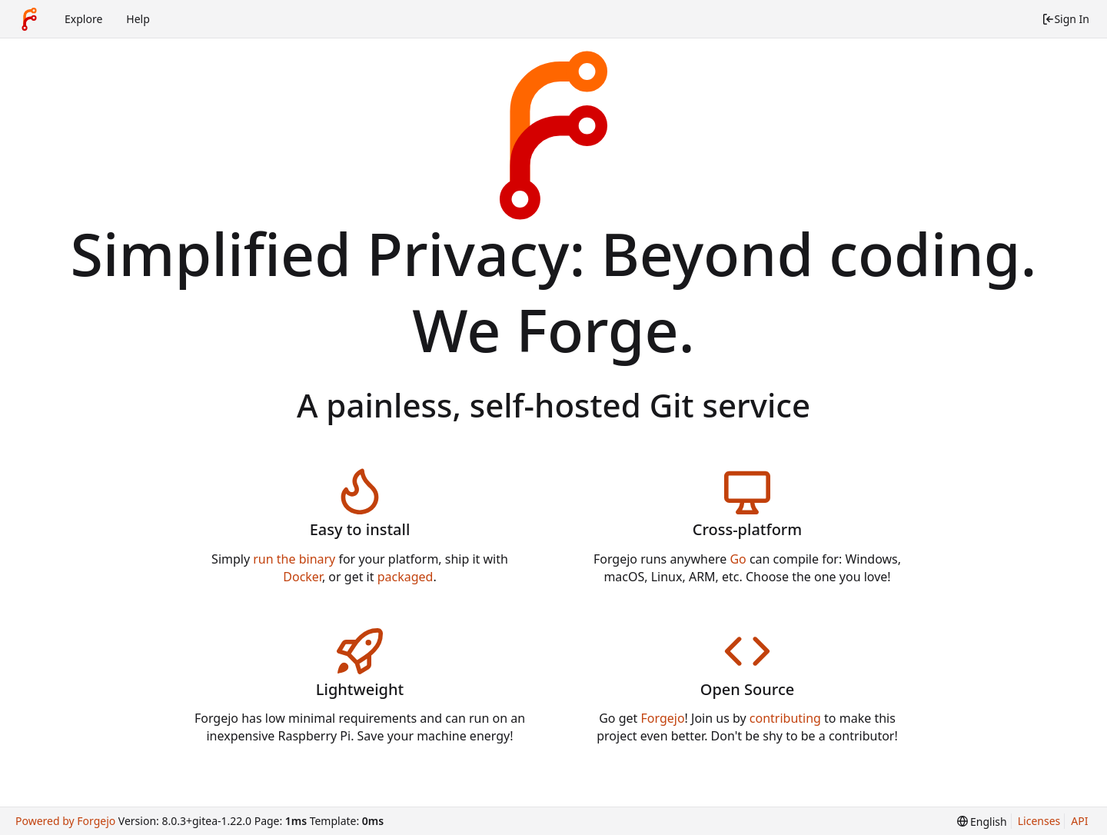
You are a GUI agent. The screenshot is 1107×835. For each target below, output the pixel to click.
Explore (83, 19)
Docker (302, 576)
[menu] (982, 821)
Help (138, 19)
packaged (405, 576)
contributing (785, 718)
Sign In (1065, 19)
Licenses (1039, 820)
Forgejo (662, 718)
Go (738, 559)
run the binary (294, 559)
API (1079, 820)
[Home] (29, 19)
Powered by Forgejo (65, 820)
